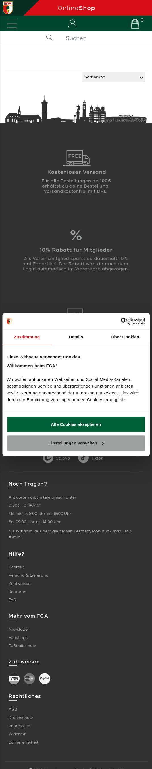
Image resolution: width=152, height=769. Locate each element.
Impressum (19, 725)
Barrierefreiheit (23, 742)
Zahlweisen (20, 583)
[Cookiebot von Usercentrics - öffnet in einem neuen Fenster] (120, 321)
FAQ (12, 600)
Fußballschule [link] (22, 645)
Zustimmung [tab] (27, 336)
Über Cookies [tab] (125, 336)
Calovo (56, 458)
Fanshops (18, 637)
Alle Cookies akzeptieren (76, 424)
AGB (13, 709)
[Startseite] (102, 8)
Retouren (17, 591)
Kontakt (16, 567)
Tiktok (90, 458)
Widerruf (17, 734)
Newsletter (19, 629)
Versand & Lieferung (29, 575)
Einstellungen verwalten (76, 443)
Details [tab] (76, 336)
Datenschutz (21, 717)
